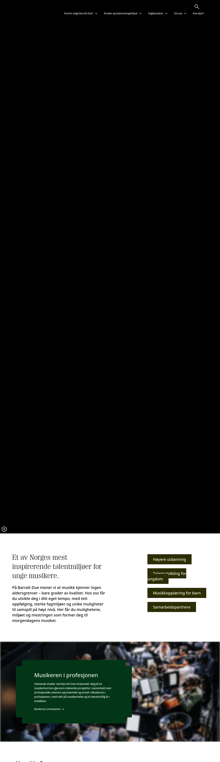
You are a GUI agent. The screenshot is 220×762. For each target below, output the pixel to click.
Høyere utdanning (169, 559)
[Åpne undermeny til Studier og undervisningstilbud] (140, 13)
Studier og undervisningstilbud (120, 13)
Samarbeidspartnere (171, 607)
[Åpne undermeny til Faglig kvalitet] (166, 13)
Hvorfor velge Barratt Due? (78, 13)
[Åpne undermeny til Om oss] (185, 13)
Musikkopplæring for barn (177, 593)
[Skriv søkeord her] (197, 5)
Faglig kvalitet (155, 13)
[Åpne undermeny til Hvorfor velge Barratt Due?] (96, 13)
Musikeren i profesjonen (49, 709)
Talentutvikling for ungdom (166, 576)
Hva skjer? (198, 13)
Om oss (178, 13)
